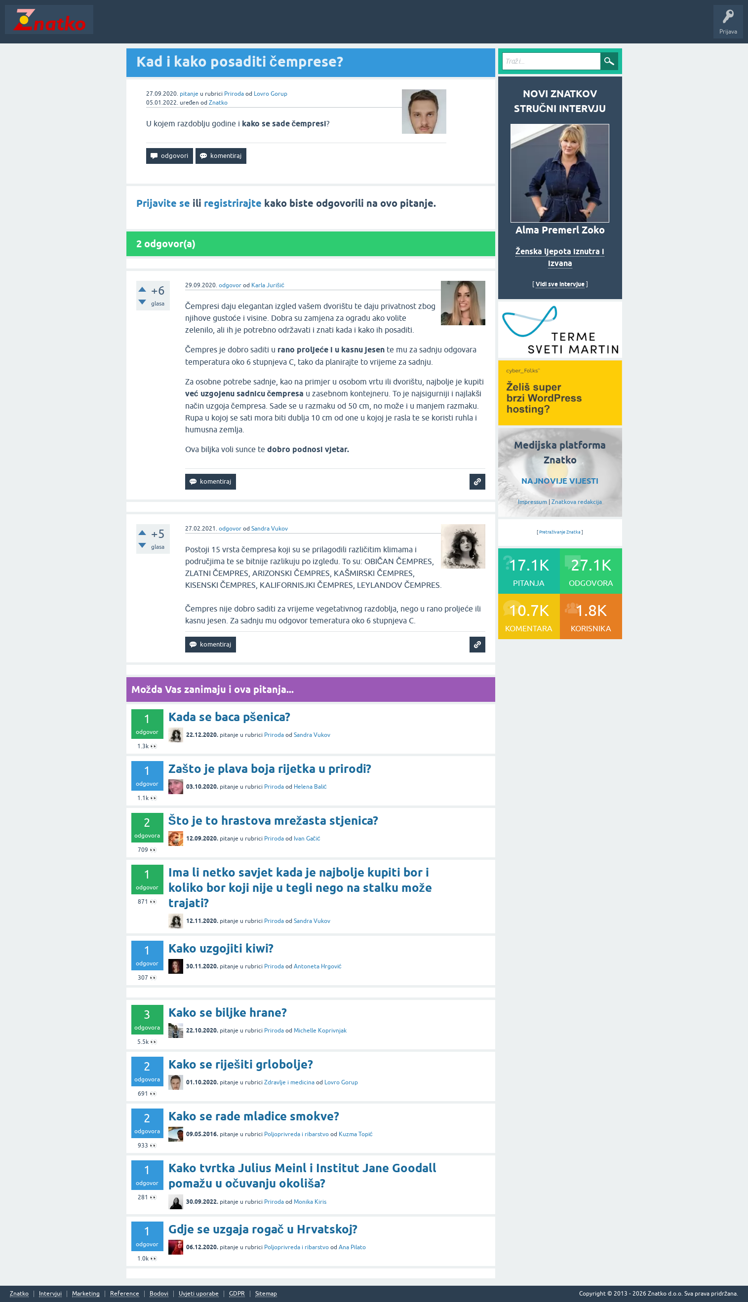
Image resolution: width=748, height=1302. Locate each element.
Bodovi (159, 1294)
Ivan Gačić (307, 838)
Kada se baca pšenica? (229, 717)
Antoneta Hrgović (318, 966)
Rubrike (193, 27)
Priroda (234, 93)
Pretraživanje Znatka (560, 532)
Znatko (218, 102)
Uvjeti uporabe (199, 1294)
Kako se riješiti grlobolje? (240, 1064)
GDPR (237, 1294)
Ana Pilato (352, 1247)
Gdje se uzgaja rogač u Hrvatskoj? (262, 1229)
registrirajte (233, 203)
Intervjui (50, 1294)
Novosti (110, 27)
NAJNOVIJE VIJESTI (559, 481)
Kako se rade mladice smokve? (253, 1116)
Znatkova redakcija (576, 501)
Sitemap (266, 1294)
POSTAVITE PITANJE (243, 27)
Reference (124, 1294)
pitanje (189, 93)
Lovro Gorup (270, 93)
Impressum (532, 501)
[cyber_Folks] (560, 354)
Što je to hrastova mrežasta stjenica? (273, 820)
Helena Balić (310, 786)
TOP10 (317, 27)
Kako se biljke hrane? (227, 1012)
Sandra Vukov (269, 528)
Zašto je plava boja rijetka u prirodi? (269, 769)
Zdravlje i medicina (289, 1082)
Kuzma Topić (356, 1134)
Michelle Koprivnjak (320, 1030)
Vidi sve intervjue (560, 284)
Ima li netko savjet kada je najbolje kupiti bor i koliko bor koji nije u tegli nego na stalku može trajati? (300, 887)
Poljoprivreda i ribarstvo (296, 1134)
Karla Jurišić (267, 285)
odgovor (230, 285)
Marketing (86, 1294)
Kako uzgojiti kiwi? (221, 948)
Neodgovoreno (152, 27)
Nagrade (348, 27)
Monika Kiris (310, 1201)
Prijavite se (163, 203)
